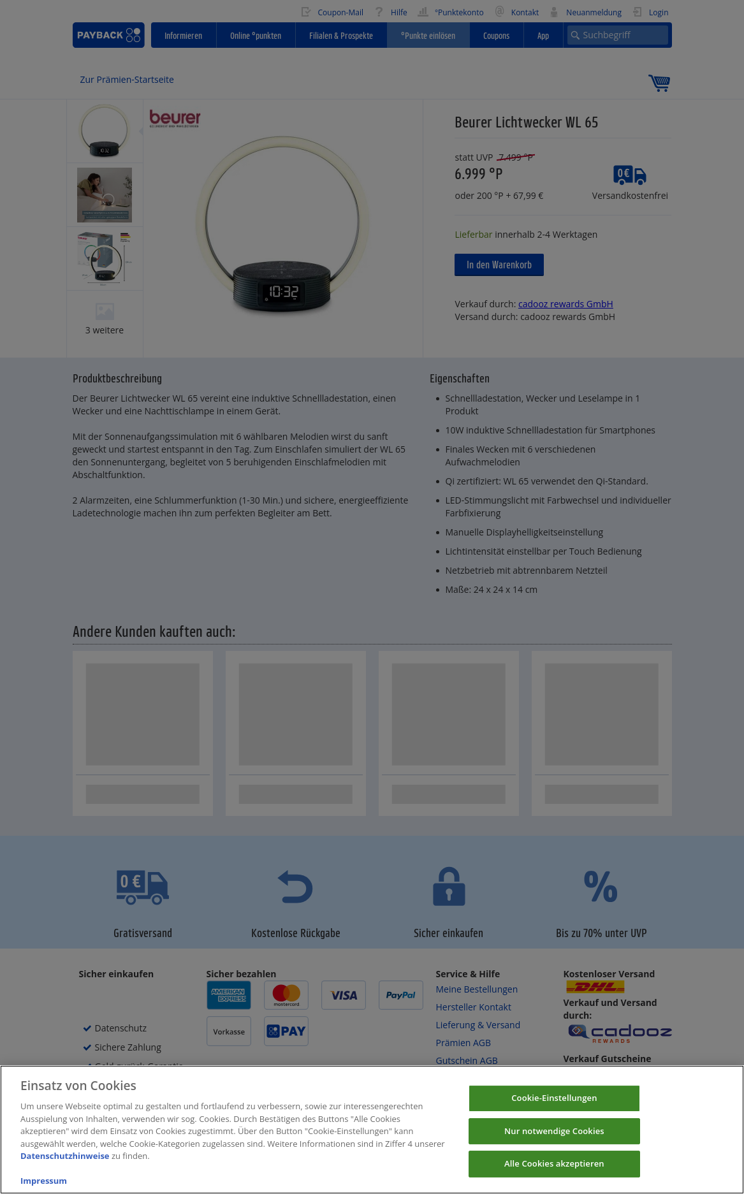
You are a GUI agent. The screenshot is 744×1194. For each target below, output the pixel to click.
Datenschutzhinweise (65, 1168)
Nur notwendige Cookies (554, 1143)
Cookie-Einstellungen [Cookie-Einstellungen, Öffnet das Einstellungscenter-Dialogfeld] (554, 1110)
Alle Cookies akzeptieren (554, 1176)
